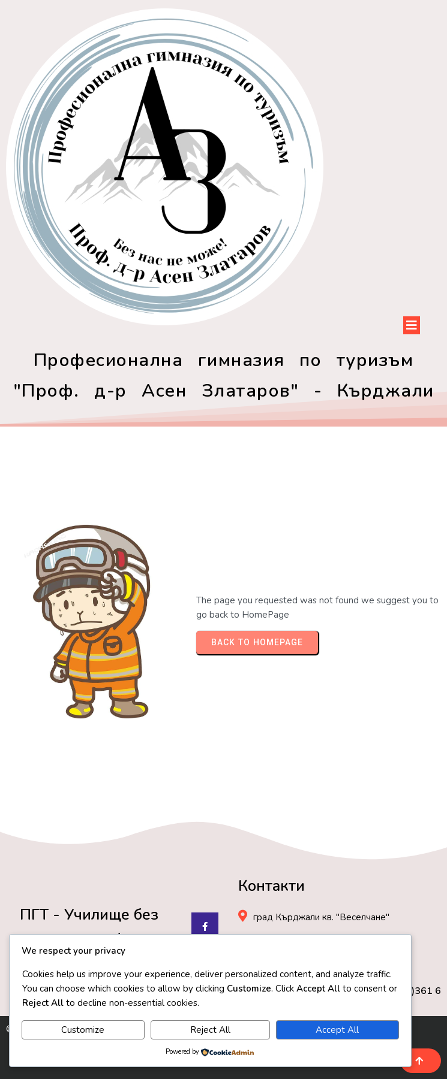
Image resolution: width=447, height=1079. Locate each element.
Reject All (210, 1030)
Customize (82, 1030)
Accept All (337, 1030)
